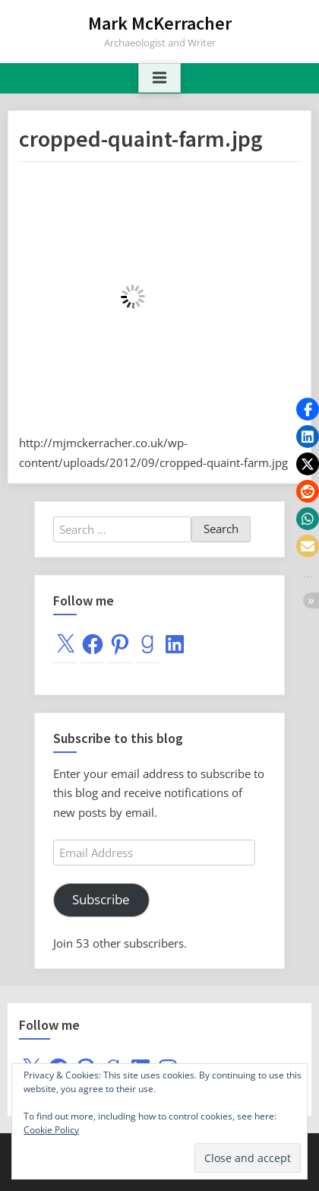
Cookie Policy (51, 1129)
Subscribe (101, 899)
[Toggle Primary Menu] (159, 78)
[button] (307, 409)
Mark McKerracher (160, 23)
